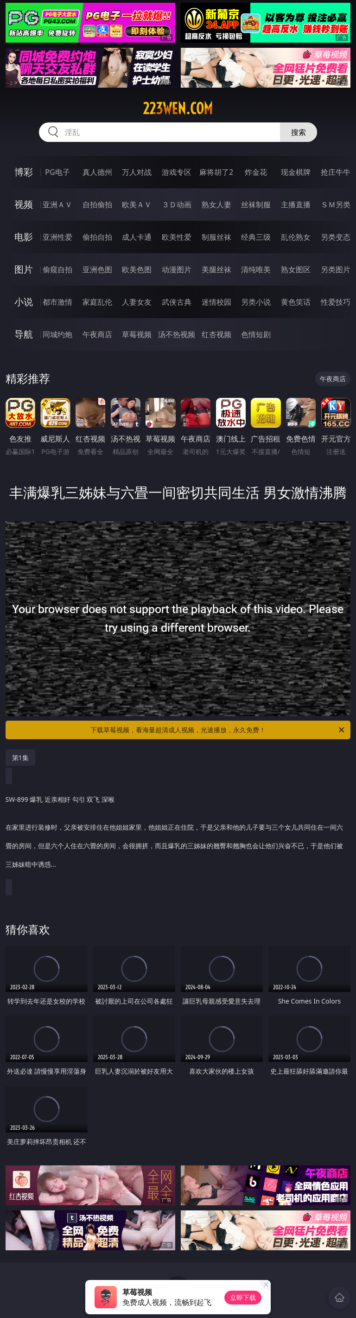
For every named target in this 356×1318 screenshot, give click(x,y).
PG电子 (57, 172)
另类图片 (335, 269)
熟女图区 (296, 269)
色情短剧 (256, 334)
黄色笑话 (296, 302)
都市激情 (57, 302)
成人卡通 (137, 237)
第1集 (20, 757)
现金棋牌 (296, 172)
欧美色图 (137, 269)
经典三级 (256, 237)
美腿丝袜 (216, 269)
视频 (23, 204)
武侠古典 (176, 302)
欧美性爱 (176, 237)
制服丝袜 (216, 237)
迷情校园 (216, 302)
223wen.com (178, 108)
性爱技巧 (335, 302)
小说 (23, 301)
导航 (23, 334)
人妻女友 (137, 302)
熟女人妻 (216, 204)
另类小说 (256, 302)
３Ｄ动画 (176, 204)
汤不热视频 (176, 334)
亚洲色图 (97, 269)
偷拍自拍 (97, 237)
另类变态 (335, 237)
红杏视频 (216, 334)
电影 (23, 236)
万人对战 (137, 172)
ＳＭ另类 (335, 204)
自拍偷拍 (97, 204)
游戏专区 (176, 172)
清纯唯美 (256, 269)
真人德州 (97, 172)
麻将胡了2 (216, 172)
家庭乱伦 (97, 302)
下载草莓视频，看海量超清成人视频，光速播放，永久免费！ (218, 730)
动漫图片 (176, 269)
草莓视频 (137, 334)
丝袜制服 (256, 204)
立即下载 (243, 1297)
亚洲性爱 (57, 237)
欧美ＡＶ (137, 204)
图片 (23, 269)
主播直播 (296, 204)
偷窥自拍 (57, 269)
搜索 (298, 132)
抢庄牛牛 (335, 172)
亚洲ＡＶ (57, 204)
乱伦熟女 (296, 237)
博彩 (23, 172)
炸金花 (256, 172)
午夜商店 (97, 334)
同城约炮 (57, 334)
